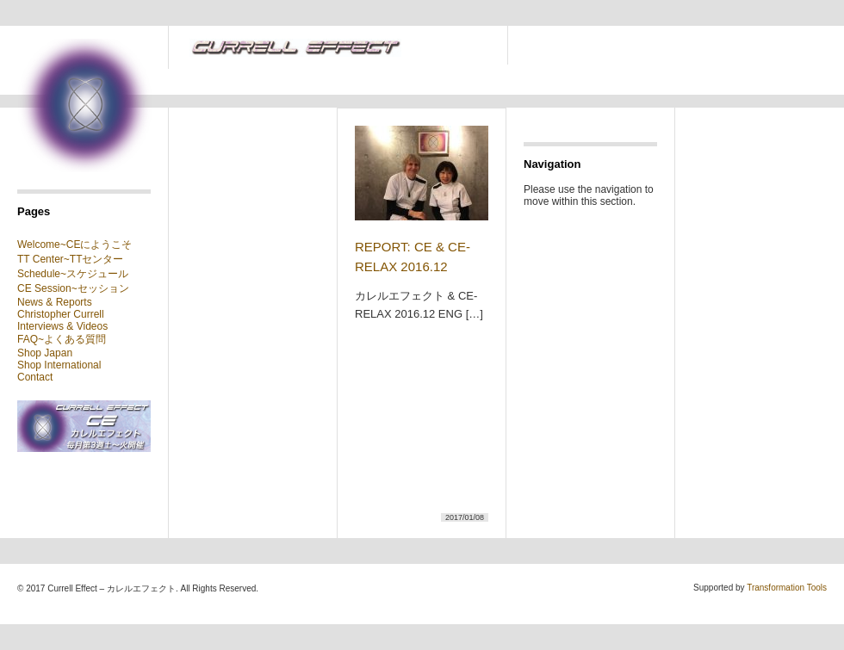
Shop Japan (44, 353)
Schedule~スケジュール (72, 274)
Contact (35, 377)
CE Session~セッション (73, 288)
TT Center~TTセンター (70, 259)
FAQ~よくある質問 (61, 339)
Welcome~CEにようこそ (74, 244)
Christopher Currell (60, 314)
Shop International (59, 365)
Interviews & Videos (62, 326)
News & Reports (54, 302)
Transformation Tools (787, 587)
